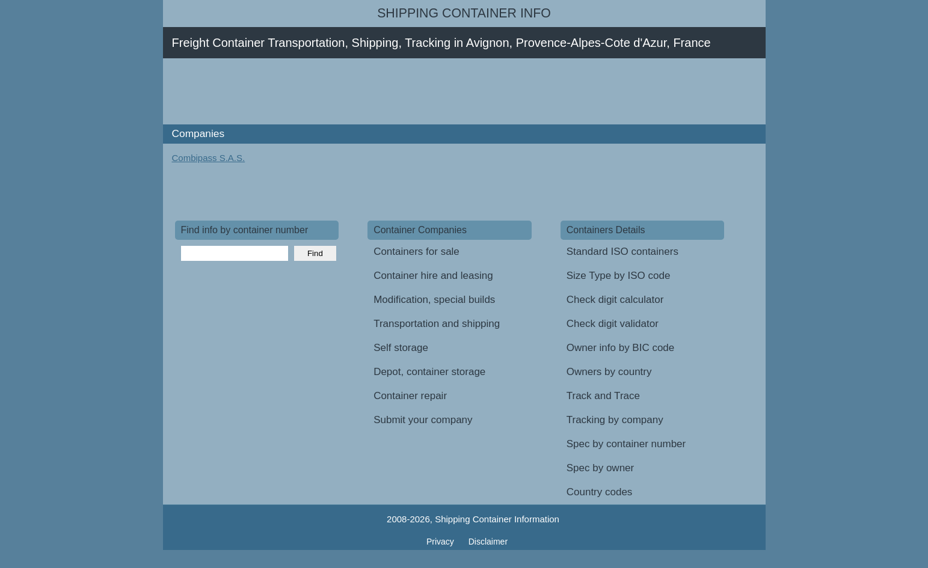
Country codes (600, 492)
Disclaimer (488, 541)
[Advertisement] (394, 91)
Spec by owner (600, 468)
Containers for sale (416, 251)
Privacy (441, 541)
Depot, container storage (429, 371)
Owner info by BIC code (621, 347)
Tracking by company (615, 420)
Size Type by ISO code (619, 275)
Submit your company (422, 420)
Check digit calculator (615, 299)
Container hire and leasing (433, 275)
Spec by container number (626, 444)
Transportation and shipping (436, 323)
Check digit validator (613, 323)
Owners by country (609, 371)
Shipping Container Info (464, 13)
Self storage (400, 347)
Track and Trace (603, 396)
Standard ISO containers (622, 251)
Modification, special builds (434, 299)
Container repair (410, 396)
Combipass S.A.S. (208, 158)
